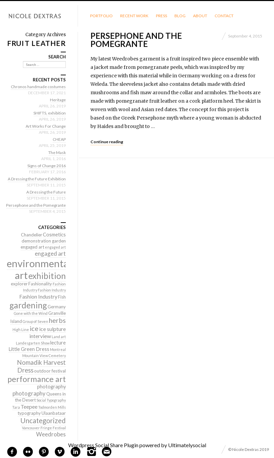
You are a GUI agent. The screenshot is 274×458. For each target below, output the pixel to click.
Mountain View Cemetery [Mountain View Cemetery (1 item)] (44, 355)
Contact (224, 15)
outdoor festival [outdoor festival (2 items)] (50, 371)
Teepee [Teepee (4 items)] (29, 406)
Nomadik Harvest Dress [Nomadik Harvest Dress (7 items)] (41, 366)
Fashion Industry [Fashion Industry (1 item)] (52, 290)
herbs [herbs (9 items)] (57, 320)
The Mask (57, 152)
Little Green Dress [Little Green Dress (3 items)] (28, 349)
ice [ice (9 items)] (34, 328)
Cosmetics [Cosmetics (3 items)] (54, 234)
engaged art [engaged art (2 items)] (32, 247)
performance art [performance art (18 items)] (36, 379)
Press (161, 15)
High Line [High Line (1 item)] (20, 329)
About (200, 15)
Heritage (58, 99)
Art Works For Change (46, 126)
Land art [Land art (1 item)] (59, 336)
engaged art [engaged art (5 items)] (50, 253)
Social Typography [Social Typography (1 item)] (51, 400)
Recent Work (134, 15)
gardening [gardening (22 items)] (28, 305)
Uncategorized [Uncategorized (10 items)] (43, 420)
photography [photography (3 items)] (51, 386)
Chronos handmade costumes (38, 86)
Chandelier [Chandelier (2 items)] (31, 234)
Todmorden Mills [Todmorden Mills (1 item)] (52, 407)
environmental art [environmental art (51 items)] (39, 269)
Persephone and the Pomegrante (136, 40)
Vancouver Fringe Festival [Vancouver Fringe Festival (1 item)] (44, 428)
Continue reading (106, 141)
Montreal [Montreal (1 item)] (58, 349)
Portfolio (101, 15)
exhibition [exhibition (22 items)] (47, 276)
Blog (180, 15)
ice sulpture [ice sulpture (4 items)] (52, 329)
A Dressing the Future (46, 192)
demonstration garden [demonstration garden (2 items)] (44, 241)
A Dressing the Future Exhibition (37, 178)
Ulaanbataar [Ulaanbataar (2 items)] (54, 413)
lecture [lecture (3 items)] (58, 343)
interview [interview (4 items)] (40, 336)
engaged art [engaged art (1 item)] (55, 247)
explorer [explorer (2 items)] (19, 283)
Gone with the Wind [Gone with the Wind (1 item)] (31, 313)
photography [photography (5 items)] (29, 393)
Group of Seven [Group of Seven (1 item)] (35, 321)
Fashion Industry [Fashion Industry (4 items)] (38, 296)
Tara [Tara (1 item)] (16, 407)
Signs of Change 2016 (46, 165)
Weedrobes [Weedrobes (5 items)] (51, 434)
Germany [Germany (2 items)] (57, 306)
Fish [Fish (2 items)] (62, 297)
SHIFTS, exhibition (49, 113)
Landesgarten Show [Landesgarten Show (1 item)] (33, 343)
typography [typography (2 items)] (29, 413)
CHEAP (59, 139)
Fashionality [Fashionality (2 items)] (40, 283)
